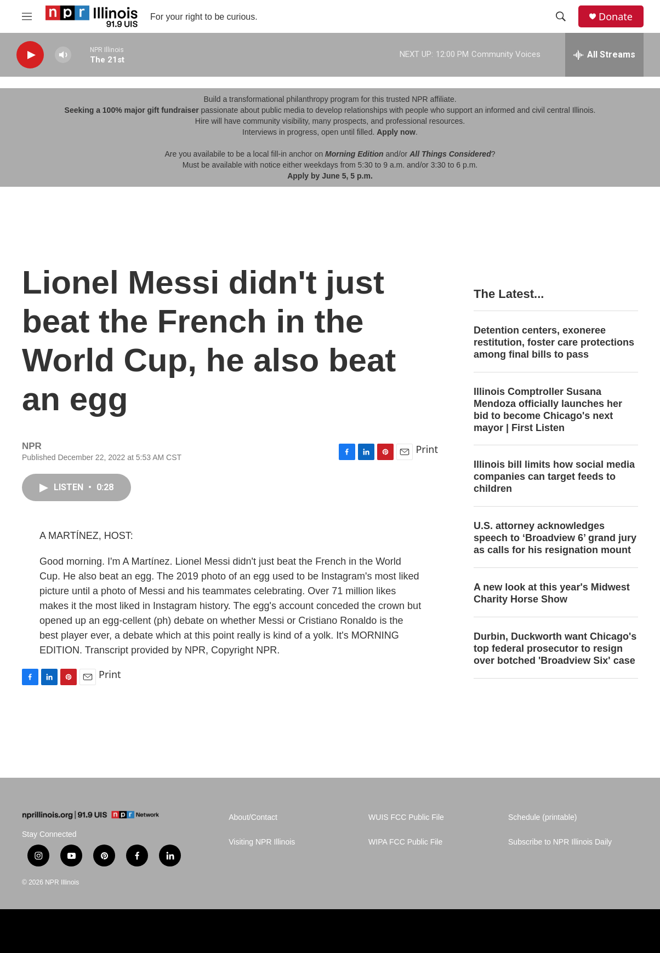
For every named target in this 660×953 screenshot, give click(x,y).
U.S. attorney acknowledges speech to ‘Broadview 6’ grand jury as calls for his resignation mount (555, 537)
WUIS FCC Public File (406, 817)
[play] (30, 55)
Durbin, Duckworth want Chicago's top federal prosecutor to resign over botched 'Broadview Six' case (555, 648)
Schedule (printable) (542, 817)
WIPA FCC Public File (405, 842)
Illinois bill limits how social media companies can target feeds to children (554, 476)
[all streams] (604, 55)
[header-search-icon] (560, 16)
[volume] (63, 55)
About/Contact (253, 817)
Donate (616, 16)
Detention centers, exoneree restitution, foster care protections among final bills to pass (554, 342)
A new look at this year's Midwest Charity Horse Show (552, 593)
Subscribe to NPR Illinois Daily (560, 842)
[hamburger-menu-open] (26, 16)
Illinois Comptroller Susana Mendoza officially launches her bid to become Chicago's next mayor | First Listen (548, 409)
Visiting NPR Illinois (262, 842)
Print (427, 449)
